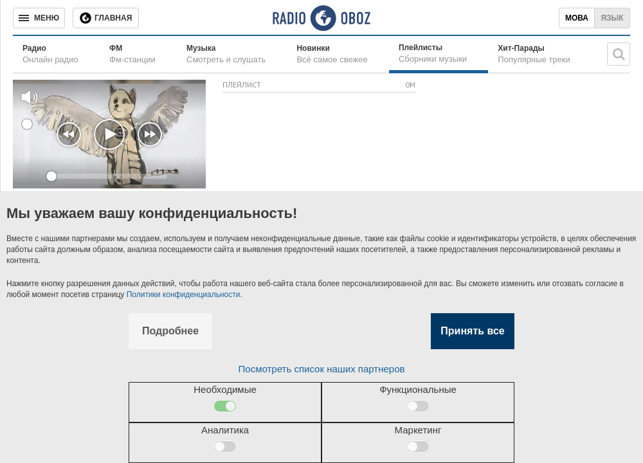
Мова (576, 18)
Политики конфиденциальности (183, 294)
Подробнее (170, 330)
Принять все (472, 330)
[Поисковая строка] (618, 54)
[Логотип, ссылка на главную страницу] (321, 18)
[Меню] (39, 18)
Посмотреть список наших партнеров (322, 368)
